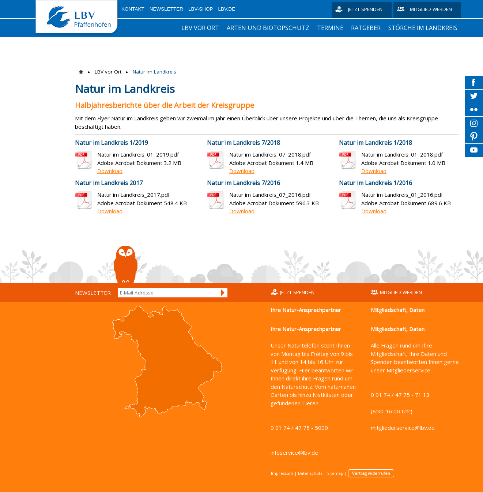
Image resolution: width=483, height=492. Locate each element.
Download (109, 170)
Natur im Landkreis (154, 71)
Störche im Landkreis (422, 27)
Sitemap (335, 473)
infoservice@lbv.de (294, 452)
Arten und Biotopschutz (268, 27)
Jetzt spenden (365, 9)
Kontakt (132, 9)
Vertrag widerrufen (371, 473)
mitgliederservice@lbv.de (403, 427)
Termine (330, 27)
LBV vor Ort (200, 27)
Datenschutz (310, 473)
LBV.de (226, 9)
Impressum (282, 473)
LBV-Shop (200, 9)
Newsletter (166, 9)
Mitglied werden (431, 9)
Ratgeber (366, 27)
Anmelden (223, 292)
